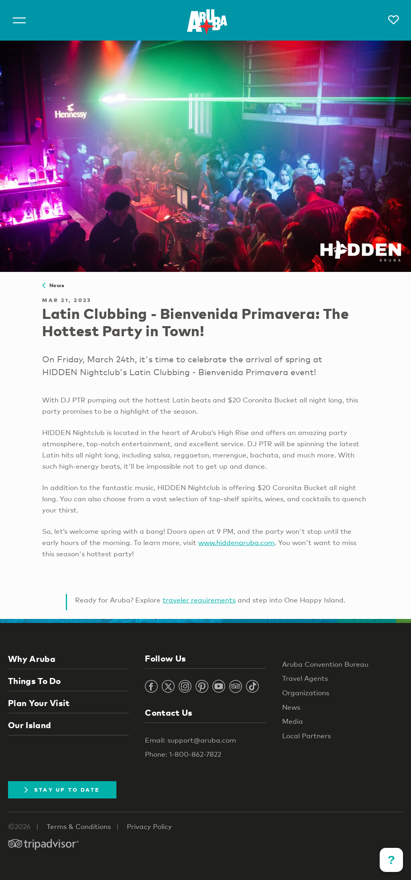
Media (292, 721)
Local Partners (306, 735)
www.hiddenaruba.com (236, 542)
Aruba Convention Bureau (325, 664)
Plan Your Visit (39, 703)
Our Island (29, 725)
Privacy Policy (149, 826)
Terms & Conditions (79, 826)
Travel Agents (305, 678)
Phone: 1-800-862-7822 (183, 754)
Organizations (305, 692)
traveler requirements (199, 600)
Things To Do (34, 681)
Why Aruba (31, 658)
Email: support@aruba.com (190, 740)
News (53, 285)
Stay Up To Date (62, 789)
